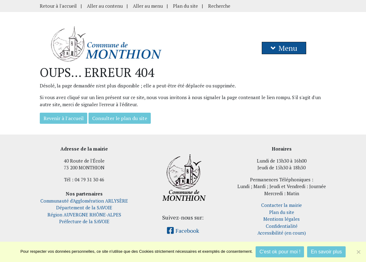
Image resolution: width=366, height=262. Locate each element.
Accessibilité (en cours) (281, 233)
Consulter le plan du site (119, 118)
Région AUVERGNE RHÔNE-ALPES (84, 215)
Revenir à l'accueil (63, 118)
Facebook (183, 230)
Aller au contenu (105, 6)
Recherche (219, 6)
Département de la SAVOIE (84, 207)
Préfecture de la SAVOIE (84, 221)
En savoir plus (326, 251)
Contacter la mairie (281, 205)
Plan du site (185, 6)
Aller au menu (148, 6)
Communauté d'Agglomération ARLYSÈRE (84, 201)
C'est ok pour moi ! (279, 251)
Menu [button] (284, 48)
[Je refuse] (358, 252)
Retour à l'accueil (58, 6)
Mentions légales (281, 219)
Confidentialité (282, 226)
